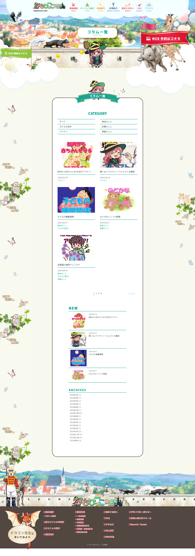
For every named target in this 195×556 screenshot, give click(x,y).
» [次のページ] (130, 301)
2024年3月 (74, 418)
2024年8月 (74, 415)
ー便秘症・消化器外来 (84, 536)
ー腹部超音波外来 (82, 533)
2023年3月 (74, 433)
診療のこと (108, 128)
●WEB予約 (108, 544)
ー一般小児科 (80, 524)
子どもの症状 (67, 128)
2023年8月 (74, 424)
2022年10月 (74, 445)
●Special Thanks (136, 532)
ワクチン (64, 134)
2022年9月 (74, 448)
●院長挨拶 (49, 519)
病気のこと (108, 122)
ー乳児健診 (79, 527)
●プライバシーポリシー (138, 519)
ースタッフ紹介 (51, 524)
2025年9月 (74, 406)
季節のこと (108, 134)
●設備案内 (49, 542)
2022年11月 (74, 442)
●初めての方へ (110, 519)
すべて (63, 122)
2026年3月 (74, 403)
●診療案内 (80, 519)
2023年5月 (74, 430)
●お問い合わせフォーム (138, 526)
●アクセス (108, 532)
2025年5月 (74, 409)
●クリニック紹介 (53, 535)
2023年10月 (74, 421)
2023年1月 (74, 439)
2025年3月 (74, 412)
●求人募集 (108, 538)
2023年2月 (74, 436)
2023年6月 (74, 427)
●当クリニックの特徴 (55, 529)
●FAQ (105, 526)
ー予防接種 (79, 530)
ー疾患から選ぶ (81, 540)
